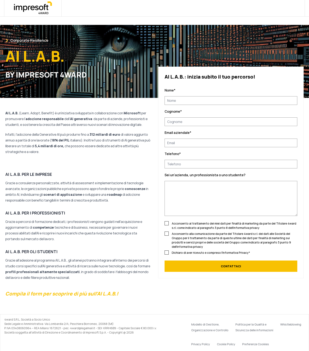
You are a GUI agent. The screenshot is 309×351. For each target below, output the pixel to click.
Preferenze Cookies (255, 344)
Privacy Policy (200, 344)
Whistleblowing (290, 324)
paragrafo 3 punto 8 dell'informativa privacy (229, 228)
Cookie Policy (226, 344)
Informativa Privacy (236, 253)
